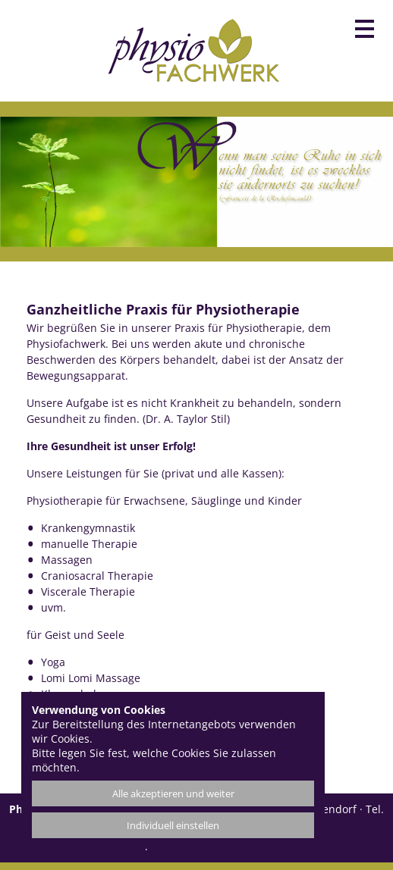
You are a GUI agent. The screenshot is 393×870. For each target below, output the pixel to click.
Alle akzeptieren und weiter (173, 793)
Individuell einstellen (173, 825)
